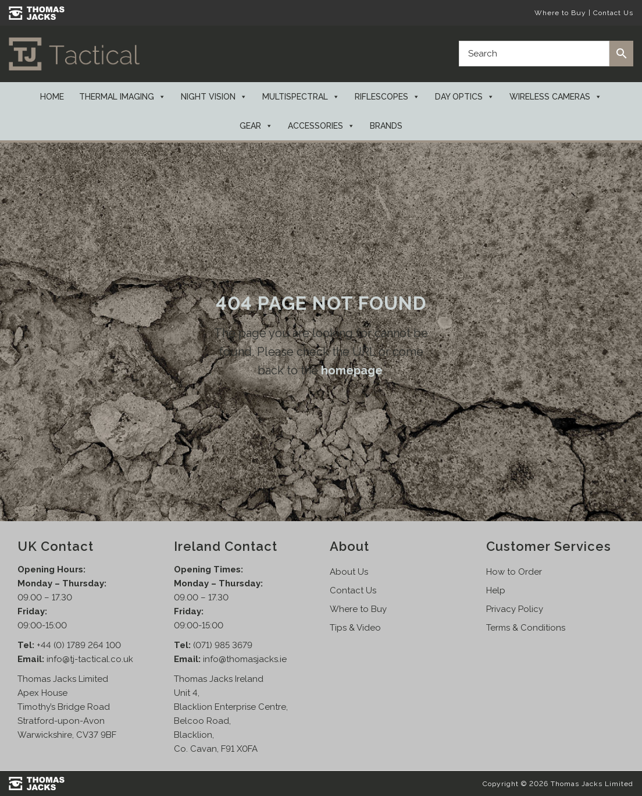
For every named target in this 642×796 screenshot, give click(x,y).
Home (52, 96)
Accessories (321, 125)
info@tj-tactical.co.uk (90, 659)
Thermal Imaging (122, 96)
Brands (386, 125)
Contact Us (613, 13)
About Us (349, 572)
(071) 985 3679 (222, 645)
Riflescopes (387, 96)
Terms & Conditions (525, 627)
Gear (256, 125)
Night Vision (214, 96)
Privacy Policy (514, 609)
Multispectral (301, 96)
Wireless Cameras (555, 96)
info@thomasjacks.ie (245, 659)
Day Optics (464, 96)
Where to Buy (560, 13)
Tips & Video (355, 627)
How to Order (514, 572)
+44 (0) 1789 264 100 (79, 645)
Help (495, 590)
